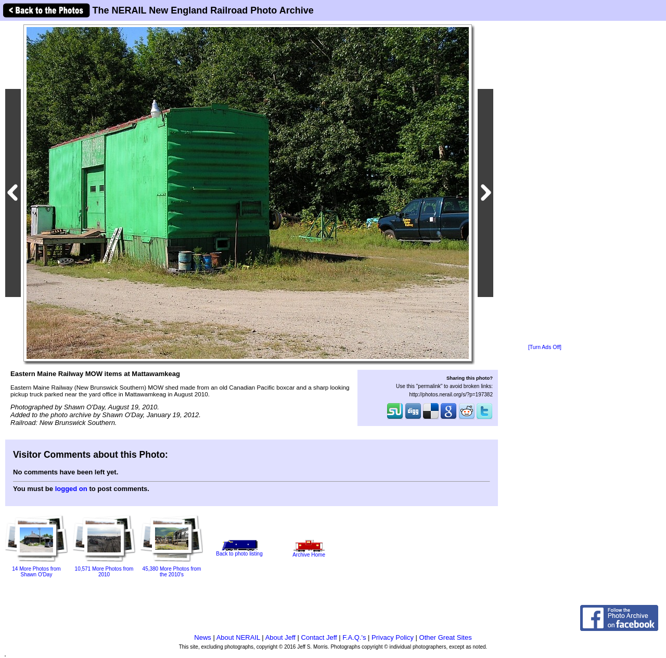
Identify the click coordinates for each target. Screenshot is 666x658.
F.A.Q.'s (354, 637)
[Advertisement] (544, 183)
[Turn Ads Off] (544, 347)
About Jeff (280, 637)
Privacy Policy (393, 637)
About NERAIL (238, 637)
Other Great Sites (445, 637)
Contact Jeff (319, 637)
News (202, 637)
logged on (71, 489)
